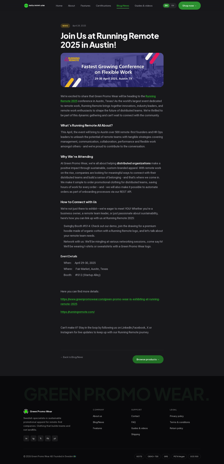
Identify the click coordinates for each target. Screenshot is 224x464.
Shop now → (189, 5)
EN (166, 5)
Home (59, 5)
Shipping (135, 434)
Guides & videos (144, 5)
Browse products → (148, 359)
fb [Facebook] (48, 438)
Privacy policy (177, 416)
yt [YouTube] (55, 438)
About (71, 5)
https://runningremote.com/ (78, 312)
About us (97, 416)
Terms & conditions (180, 422)
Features (85, 5)
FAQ (133, 422)
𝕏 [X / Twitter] (40, 438)
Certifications (103, 5)
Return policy (176, 428)
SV (172, 5)
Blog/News (123, 5)
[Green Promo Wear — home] (34, 5)
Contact (135, 416)
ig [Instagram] (33, 438)
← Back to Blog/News (72, 357)
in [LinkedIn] (26, 438)
